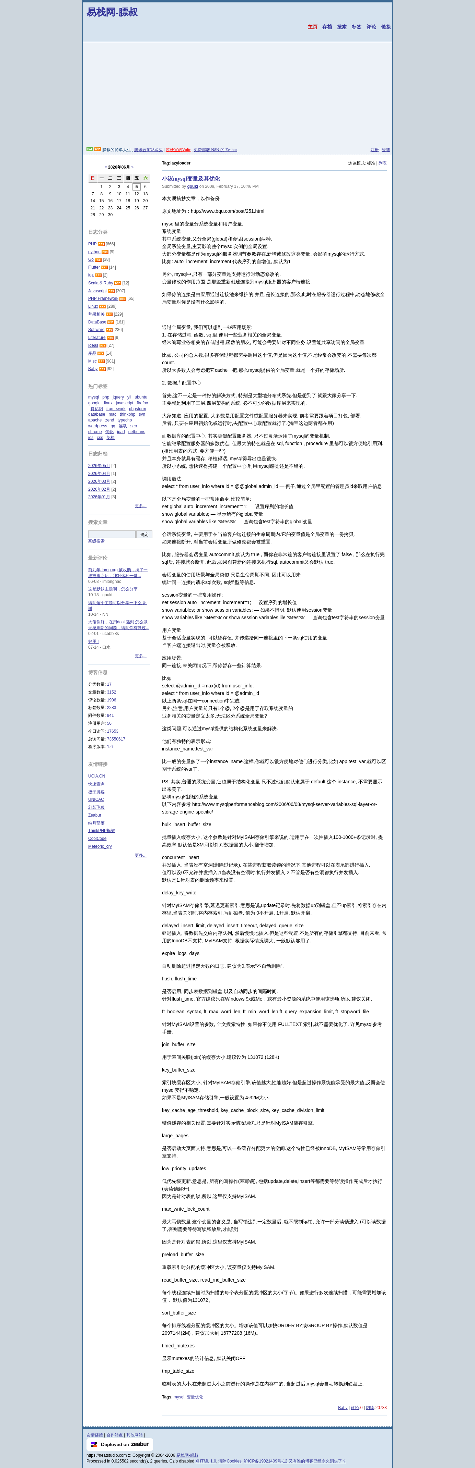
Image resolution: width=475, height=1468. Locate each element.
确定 (144, 534)
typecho (124, 420)
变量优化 (195, 1397)
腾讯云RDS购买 (148, 149)
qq (113, 426)
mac (112, 414)
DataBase (97, 322)
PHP (92, 244)
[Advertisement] (237, 96)
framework (116, 408)
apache (95, 420)
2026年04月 (99, 473)
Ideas (93, 345)
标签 (356, 26)
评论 (371, 26)
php (105, 397)
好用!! (93, 641)
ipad (121, 431)
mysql (179, 1397)
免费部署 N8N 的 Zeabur (215, 149)
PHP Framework (103, 298)
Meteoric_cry (100, 846)
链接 (386, 26)
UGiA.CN (96, 776)
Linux (93, 306)
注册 (375, 149)
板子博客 (96, 792)
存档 (327, 26)
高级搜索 (96, 541)
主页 (312, 26)
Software (96, 329)
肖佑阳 (97, 408)
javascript (125, 403)
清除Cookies (229, 1461)
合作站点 (114, 1435)
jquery (118, 397)
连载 (123, 426)
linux (108, 403)
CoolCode (97, 838)
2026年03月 (99, 481)
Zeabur (94, 815)
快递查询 (96, 784)
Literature (97, 337)
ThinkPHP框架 (101, 830)
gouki (192, 186)
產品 (92, 353)
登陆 (386, 149)
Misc (92, 361)
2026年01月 (99, 496)
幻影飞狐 (96, 807)
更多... (141, 505)
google (94, 403)
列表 (383, 163)
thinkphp (127, 414)
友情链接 (94, 1435)
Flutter (94, 267)
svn (142, 414)
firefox (142, 403)
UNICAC (96, 799)
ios (90, 437)
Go (91, 259)
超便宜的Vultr (178, 149)
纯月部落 (96, 823)
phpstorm (137, 408)
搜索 (342, 26)
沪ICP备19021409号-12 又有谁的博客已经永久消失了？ (295, 1461)
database (96, 414)
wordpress (97, 426)
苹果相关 (96, 314)
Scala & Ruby (100, 283)
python (94, 251)
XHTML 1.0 (206, 1461)
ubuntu (141, 397)
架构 (110, 437)
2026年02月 (99, 489)
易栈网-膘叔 (112, 12)
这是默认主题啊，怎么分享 (113, 589)
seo (133, 426)
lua (91, 275)
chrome (95, 431)
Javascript (97, 291)
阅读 (370, 1407)
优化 (109, 431)
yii (129, 397)
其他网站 (134, 1435)
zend (109, 420)
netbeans (136, 431)
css (100, 437)
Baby (342, 1407)
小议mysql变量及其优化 (191, 179)
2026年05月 (99, 465)
